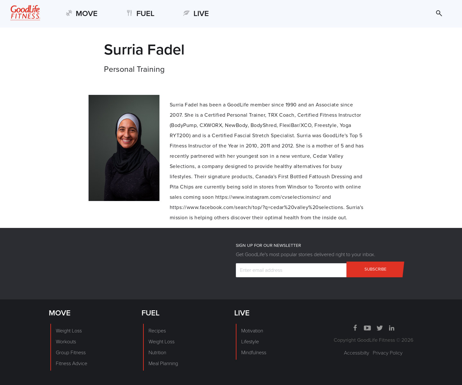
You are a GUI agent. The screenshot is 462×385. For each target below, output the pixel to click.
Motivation (252, 331)
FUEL (145, 13)
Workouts (66, 342)
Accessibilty (356, 353)
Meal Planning (163, 363)
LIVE (201, 13)
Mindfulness (253, 352)
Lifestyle (250, 342)
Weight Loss (69, 331)
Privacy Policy (388, 353)
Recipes (157, 331)
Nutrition (157, 352)
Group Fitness (71, 352)
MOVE (87, 13)
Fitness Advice (71, 363)
